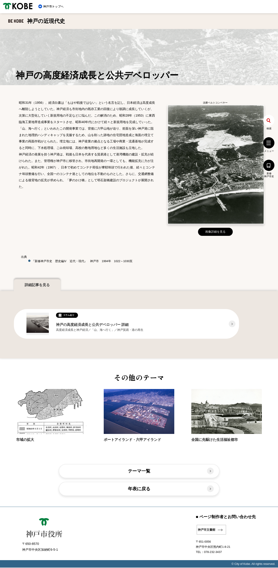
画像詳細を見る (215, 231)
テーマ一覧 (139, 471)
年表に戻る (139, 489)
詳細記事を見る (37, 285)
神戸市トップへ (53, 6)
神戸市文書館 (206, 530)
